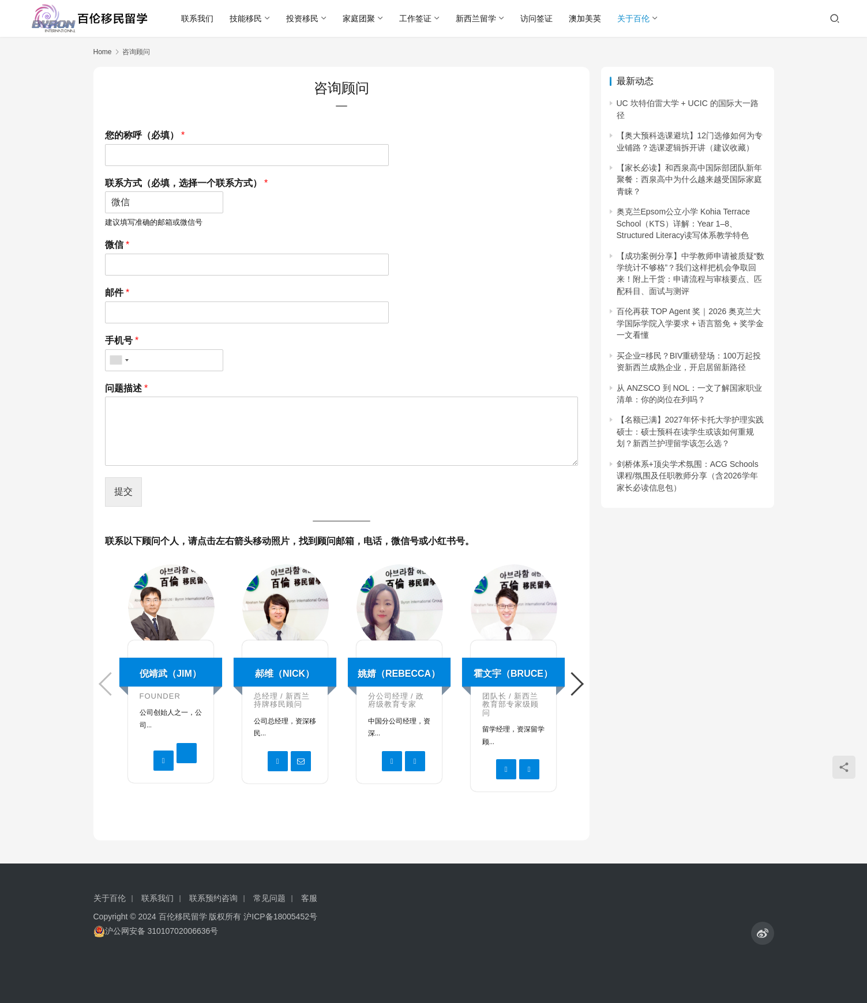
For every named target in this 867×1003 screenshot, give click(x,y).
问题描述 (126, 388)
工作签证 (415, 18)
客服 (309, 898)
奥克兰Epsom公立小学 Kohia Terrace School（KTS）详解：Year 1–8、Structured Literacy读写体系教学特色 (683, 223)
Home (102, 52)
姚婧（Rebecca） (399, 673)
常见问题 (269, 898)
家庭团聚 (359, 18)
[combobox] (119, 360)
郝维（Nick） (284, 673)
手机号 (122, 340)
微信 (117, 245)
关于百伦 (633, 18)
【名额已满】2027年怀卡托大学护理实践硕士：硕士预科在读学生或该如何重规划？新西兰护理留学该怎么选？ (690, 431)
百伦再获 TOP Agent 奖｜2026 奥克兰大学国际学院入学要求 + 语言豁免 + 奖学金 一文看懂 (690, 323)
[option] (171, 679)
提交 (123, 491)
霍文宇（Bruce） (513, 673)
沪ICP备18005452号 (280, 916)
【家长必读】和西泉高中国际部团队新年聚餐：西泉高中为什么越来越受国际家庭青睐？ (689, 179)
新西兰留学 (476, 18)
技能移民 (246, 18)
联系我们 (197, 18)
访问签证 (536, 18)
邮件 (117, 292)
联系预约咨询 (213, 898)
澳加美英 (585, 18)
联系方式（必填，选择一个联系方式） (186, 183)
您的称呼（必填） (145, 135)
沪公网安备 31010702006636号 (156, 931)
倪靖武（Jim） (170, 673)
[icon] (762, 933)
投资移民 (302, 18)
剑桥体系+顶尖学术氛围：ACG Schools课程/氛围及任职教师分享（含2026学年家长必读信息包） (688, 475)
